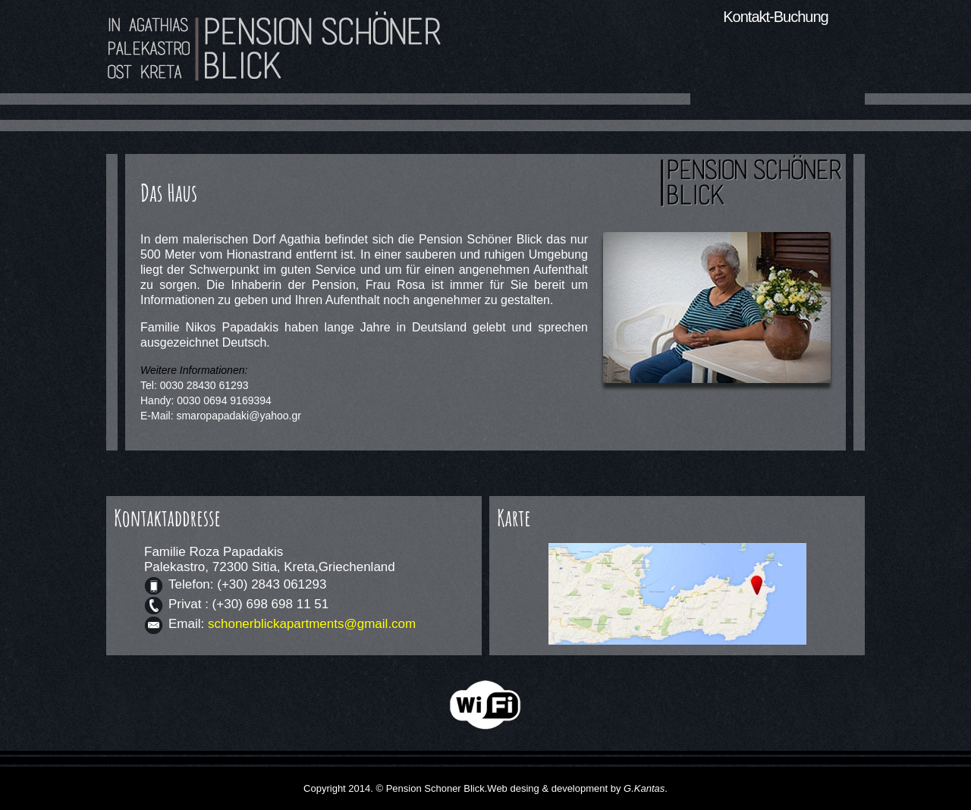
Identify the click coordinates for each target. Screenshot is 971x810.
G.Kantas (644, 788)
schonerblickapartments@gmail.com (312, 624)
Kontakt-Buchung (775, 16)
